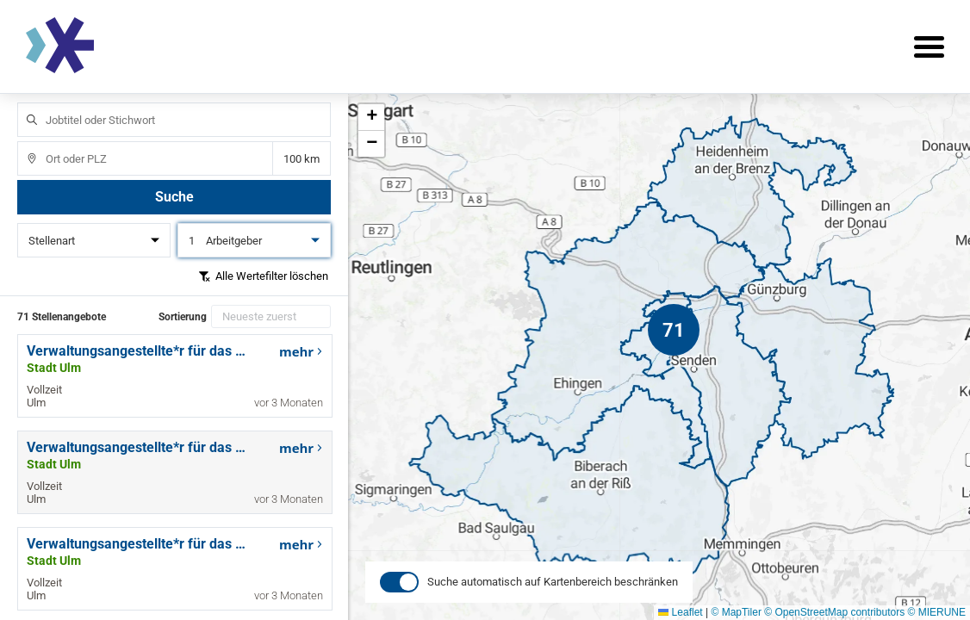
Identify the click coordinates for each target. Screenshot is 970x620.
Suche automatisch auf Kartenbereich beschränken (552, 594)
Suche (174, 197)
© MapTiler (736, 612)
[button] (674, 330)
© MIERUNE (936, 612)
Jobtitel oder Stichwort (23, 102)
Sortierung (183, 317)
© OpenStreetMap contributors (834, 612)
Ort (23, 141)
